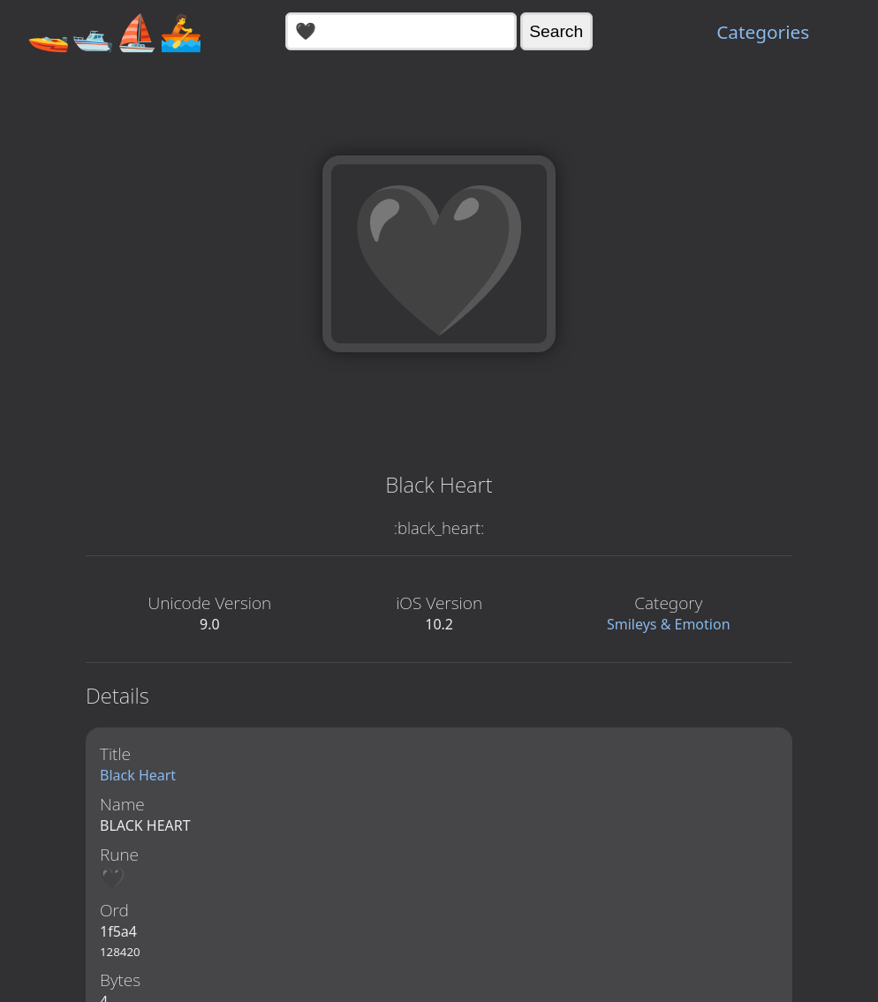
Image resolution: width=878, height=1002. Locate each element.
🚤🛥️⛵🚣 (114, 31)
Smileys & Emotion (668, 624)
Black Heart (138, 775)
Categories (762, 31)
